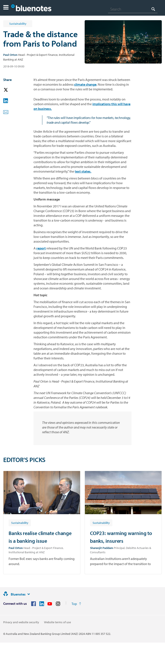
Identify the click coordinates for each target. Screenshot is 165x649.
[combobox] (132, 9)
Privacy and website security (21, 622)
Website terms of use (57, 622)
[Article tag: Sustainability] (20, 522)
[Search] (132, 9)
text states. (83, 171)
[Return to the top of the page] (76, 603)
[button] (6, 8)
